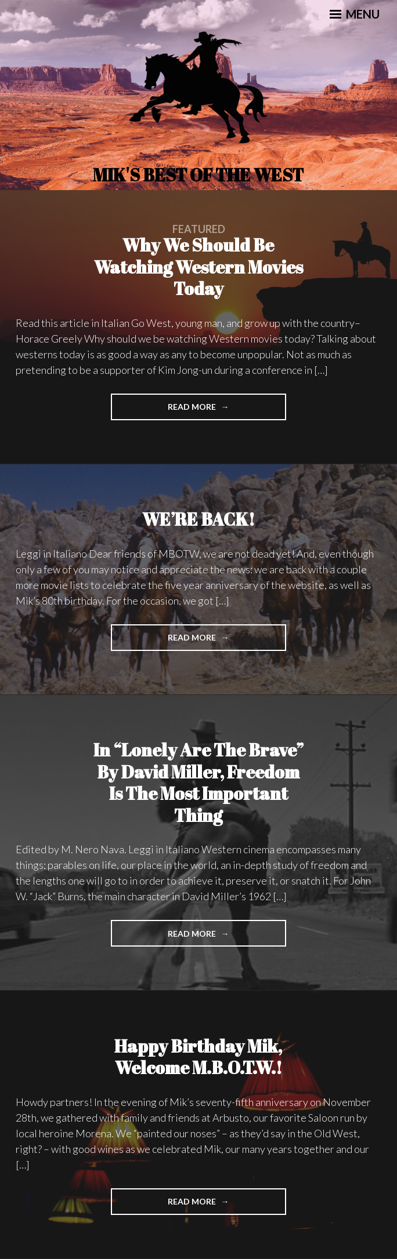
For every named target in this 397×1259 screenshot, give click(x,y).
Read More (215, 410)
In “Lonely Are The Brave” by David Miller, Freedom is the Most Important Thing (198, 782)
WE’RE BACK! (198, 519)
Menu (355, 14)
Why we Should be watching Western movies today (198, 266)
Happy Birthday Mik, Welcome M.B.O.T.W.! (198, 1057)
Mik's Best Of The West (198, 175)
